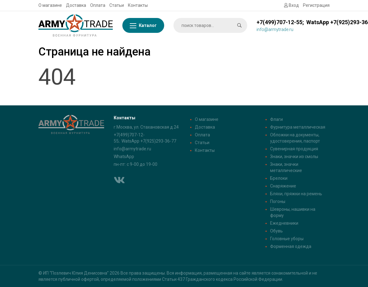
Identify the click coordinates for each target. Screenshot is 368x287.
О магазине (50, 5)
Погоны (277, 201)
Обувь (276, 230)
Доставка (76, 5)
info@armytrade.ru (132, 148)
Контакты (138, 5)
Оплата (97, 5)
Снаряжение (283, 185)
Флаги (276, 119)
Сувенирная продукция (294, 148)
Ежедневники (284, 223)
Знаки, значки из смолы (294, 156)
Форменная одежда (290, 246)
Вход (291, 5)
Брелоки (278, 178)
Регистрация (316, 5)
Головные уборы (287, 238)
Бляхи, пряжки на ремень (296, 193)
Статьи (116, 5)
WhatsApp (124, 156)
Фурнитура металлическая (297, 127)
